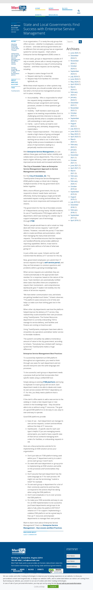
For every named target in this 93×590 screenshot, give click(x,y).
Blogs (64, 8)
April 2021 (74, 168)
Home (37, 8)
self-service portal (52, 262)
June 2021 (74, 165)
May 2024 (74, 82)
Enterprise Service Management (40, 152)
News (51, 8)
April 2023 (74, 137)
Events (38, 15)
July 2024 (74, 76)
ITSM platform (49, 382)
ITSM (32, 221)
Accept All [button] (53, 586)
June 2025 (74, 53)
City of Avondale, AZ (37, 176)
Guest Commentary (30, 534)
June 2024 (74, 79)
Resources (53, 15)
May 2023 (74, 134)
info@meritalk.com (31, 560)
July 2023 (74, 129)
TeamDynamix (15, 91)
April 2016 (74, 220)
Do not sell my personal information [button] (69, 583)
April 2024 (74, 84)
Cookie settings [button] (39, 586)
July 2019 (74, 202)
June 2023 (74, 131)
